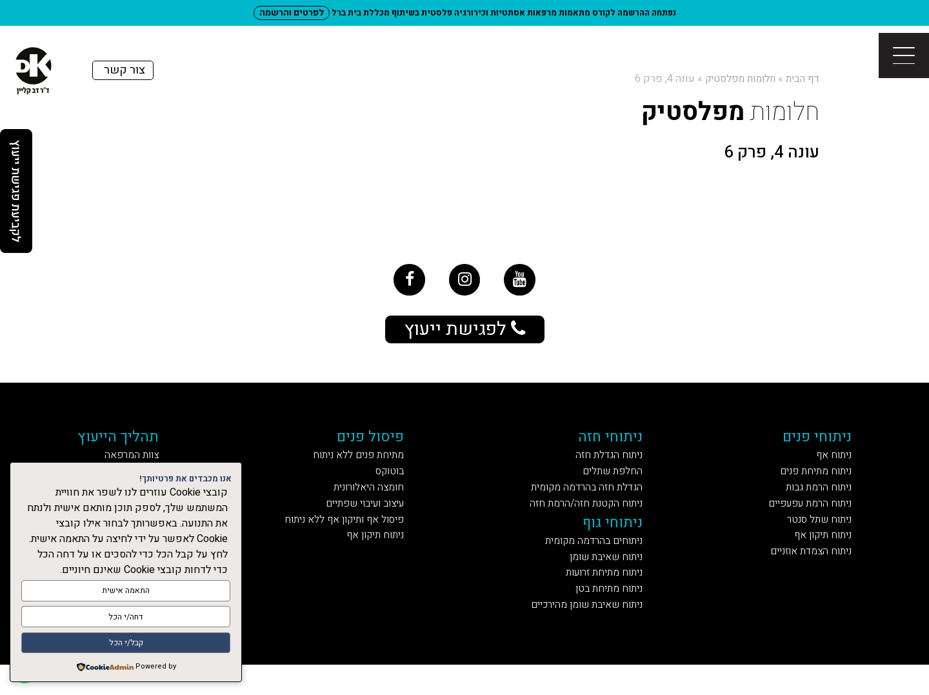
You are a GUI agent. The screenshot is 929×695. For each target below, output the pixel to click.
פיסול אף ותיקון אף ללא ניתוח (344, 538)
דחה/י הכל (126, 619)
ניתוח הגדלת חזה (611, 465)
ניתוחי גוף (616, 541)
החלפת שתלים (615, 483)
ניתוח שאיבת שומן (606, 580)
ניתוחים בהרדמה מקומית (592, 561)
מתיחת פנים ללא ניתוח (361, 465)
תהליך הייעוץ (129, 444)
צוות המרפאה (142, 465)
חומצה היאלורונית (373, 501)
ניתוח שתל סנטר (813, 538)
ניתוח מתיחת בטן (611, 616)
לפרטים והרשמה (291, 12)
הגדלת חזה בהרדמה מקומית (585, 501)
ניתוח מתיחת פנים (809, 483)
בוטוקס (397, 483)
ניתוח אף (831, 465)
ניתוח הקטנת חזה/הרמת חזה (584, 520)
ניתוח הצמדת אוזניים (803, 574)
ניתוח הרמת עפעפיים (801, 520)
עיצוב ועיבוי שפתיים (364, 520)
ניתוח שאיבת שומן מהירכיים (582, 633)
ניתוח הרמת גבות (813, 501)
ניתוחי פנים (813, 444)
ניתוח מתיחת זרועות (604, 598)
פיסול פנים (377, 444)
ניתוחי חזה (614, 444)
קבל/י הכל (126, 644)
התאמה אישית (125, 595)
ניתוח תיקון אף (817, 556)
